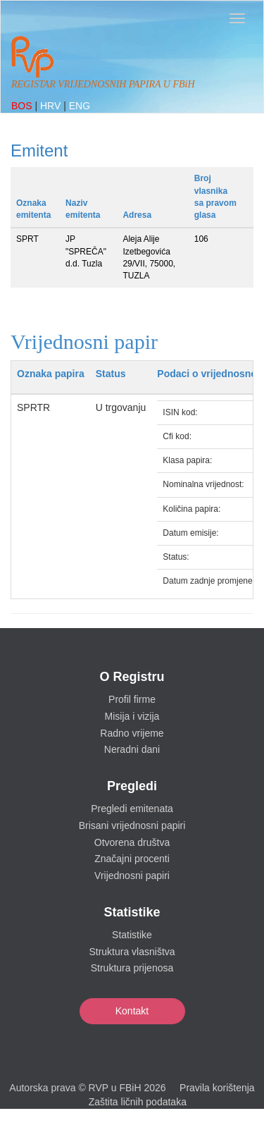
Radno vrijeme (131, 733)
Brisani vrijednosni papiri (132, 825)
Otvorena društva (132, 842)
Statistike (132, 934)
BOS (22, 105)
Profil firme (132, 699)
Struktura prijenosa (132, 968)
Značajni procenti (132, 858)
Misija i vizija (132, 716)
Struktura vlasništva (132, 951)
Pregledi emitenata (132, 808)
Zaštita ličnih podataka (138, 1101)
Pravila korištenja (217, 1087)
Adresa (136, 215)
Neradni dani (132, 749)
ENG (79, 105)
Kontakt (132, 1011)
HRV (51, 105)
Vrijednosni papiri (132, 875)
